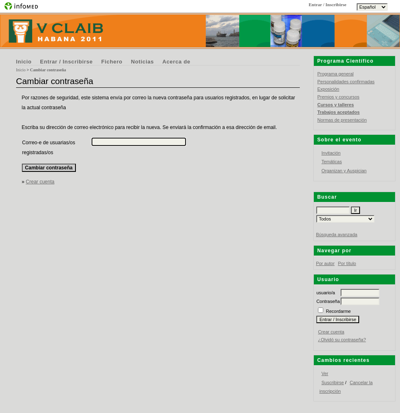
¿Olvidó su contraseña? (342, 339)
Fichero (111, 62)
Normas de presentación (342, 119)
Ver (324, 373)
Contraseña (328, 301)
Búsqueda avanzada (336, 234)
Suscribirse (332, 382)
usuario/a (325, 292)
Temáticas (331, 161)
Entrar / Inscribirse (66, 62)
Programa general (335, 73)
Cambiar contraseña (48, 70)
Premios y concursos (338, 96)
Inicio (24, 62)
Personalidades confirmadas (345, 81)
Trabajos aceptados (338, 112)
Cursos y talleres (335, 104)
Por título (347, 263)
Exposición (328, 89)
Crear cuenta (331, 331)
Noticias (142, 62)
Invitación (330, 152)
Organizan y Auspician (343, 170)
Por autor (325, 263)
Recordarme (338, 311)
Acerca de (176, 62)
